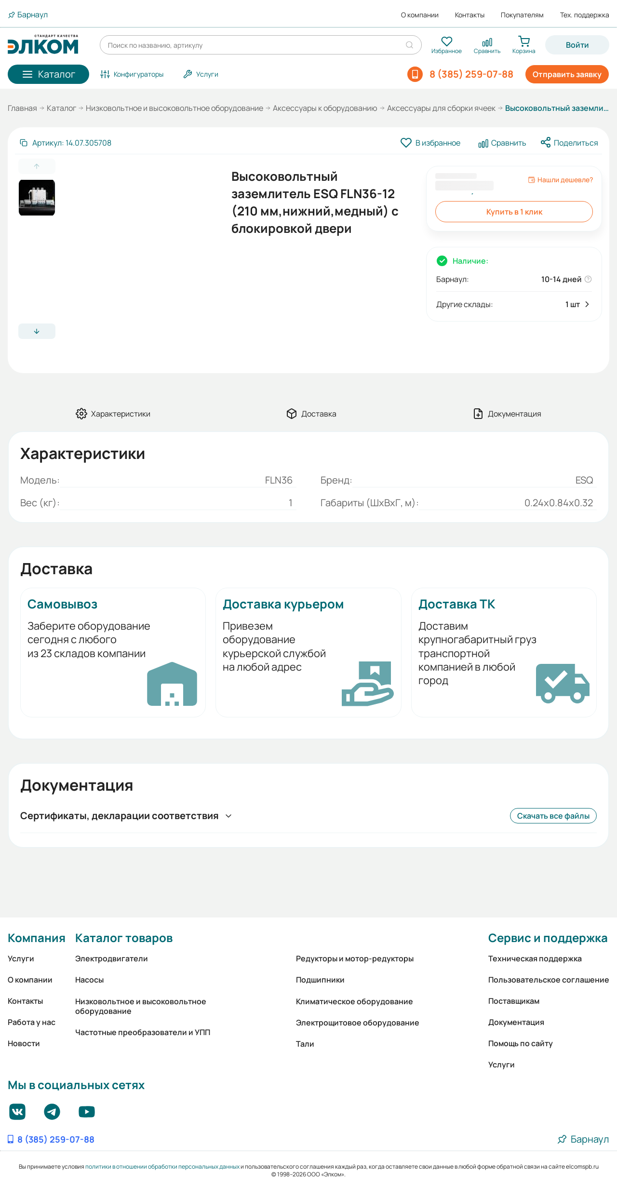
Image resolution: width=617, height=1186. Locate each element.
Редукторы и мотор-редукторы (355, 958)
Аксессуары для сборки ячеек (441, 108)
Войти (577, 45)
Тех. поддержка (584, 15)
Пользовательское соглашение (548, 979)
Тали (305, 1044)
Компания (37, 937)
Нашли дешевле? (560, 180)
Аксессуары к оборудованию (325, 108)
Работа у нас (31, 1022)
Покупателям (522, 15)
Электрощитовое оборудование (357, 1022)
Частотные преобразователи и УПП (142, 1032)
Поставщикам (513, 1001)
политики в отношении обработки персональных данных (162, 1166)
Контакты (469, 15)
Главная (22, 108)
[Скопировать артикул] (65, 142)
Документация (516, 1022)
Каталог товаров (124, 937)
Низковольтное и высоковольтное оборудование (174, 108)
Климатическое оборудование (354, 1001)
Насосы (89, 979)
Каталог (61, 108)
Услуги (21, 958)
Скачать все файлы (553, 815)
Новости (24, 1043)
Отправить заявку (567, 74)
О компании (420, 15)
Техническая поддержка (535, 958)
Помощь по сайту (520, 1043)
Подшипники (320, 979)
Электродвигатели (111, 958)
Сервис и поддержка (548, 937)
